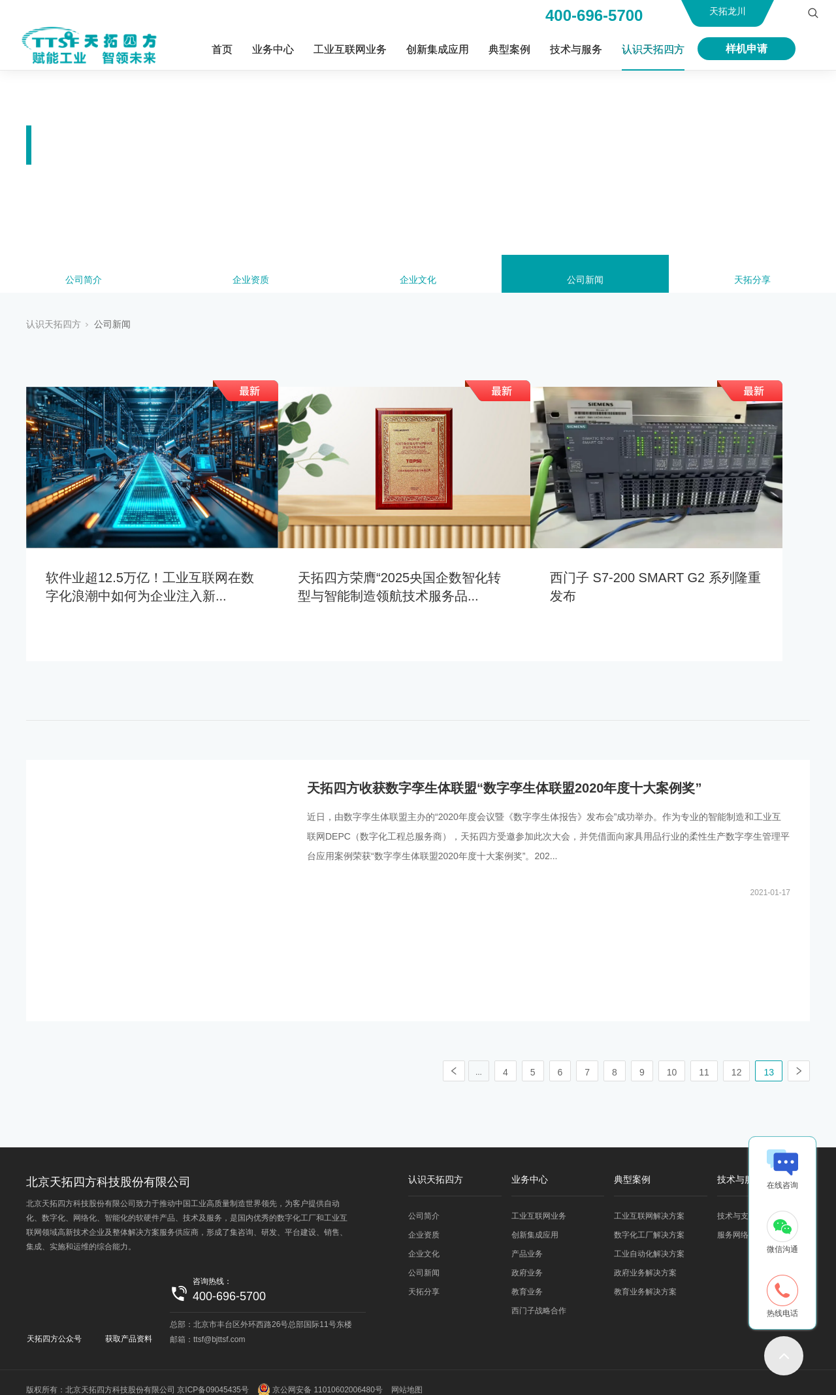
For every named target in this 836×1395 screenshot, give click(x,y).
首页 (222, 49)
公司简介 (83, 282)
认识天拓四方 (653, 49)
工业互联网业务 (350, 49)
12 (737, 1058)
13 (769, 1058)
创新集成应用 (437, 49)
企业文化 (418, 282)
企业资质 (250, 282)
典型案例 (509, 49)
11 (704, 1058)
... (478, 1057)
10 (672, 1058)
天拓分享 (752, 282)
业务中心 (273, 49)
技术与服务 (576, 49)
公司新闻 (585, 282)
